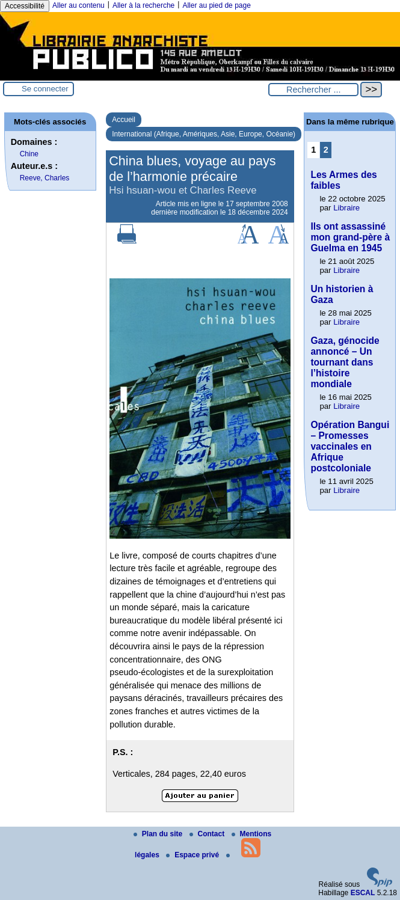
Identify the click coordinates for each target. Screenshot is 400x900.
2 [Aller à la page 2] (326, 150)
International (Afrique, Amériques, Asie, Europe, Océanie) (203, 134)
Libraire (346, 207)
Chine (29, 154)
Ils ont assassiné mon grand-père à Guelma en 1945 (350, 237)
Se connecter (45, 88)
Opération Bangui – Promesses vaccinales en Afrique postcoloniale (349, 446)
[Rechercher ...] (313, 89)
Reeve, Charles (45, 178)
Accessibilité (25, 6)
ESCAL (363, 893)
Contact (208, 834)
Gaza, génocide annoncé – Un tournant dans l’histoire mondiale (344, 362)
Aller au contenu (78, 5)
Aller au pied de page (216, 5)
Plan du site (159, 834)
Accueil (123, 119)
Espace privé (193, 855)
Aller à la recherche (143, 5)
